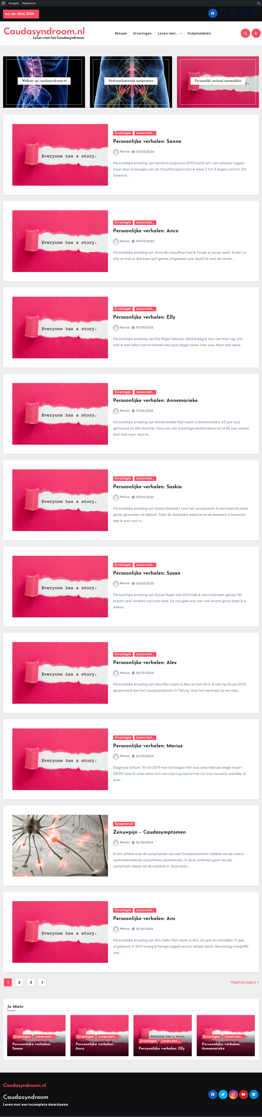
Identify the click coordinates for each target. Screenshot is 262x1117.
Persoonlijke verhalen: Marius (148, 746)
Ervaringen (142, 33)
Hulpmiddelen (199, 33)
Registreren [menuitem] (29, 3)
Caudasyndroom (25, 1097)
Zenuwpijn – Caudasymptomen (149, 832)
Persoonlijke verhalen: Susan (146, 573)
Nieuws (121, 33)
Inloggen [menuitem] (14, 3)
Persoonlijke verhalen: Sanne (147, 141)
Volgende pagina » (244, 982)
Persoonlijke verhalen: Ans (144, 918)
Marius (121, 152)
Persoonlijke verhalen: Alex (145, 663)
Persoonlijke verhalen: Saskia (147, 487)
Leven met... (145, 133)
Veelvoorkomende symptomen (130, 81)
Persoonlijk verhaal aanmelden (218, 81)
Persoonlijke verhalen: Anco (145, 231)
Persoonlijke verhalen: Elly (144, 317)
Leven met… (169, 33)
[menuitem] (3, 3)
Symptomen (124, 824)
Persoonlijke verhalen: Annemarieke (155, 400)
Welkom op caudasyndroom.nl (44, 81)
